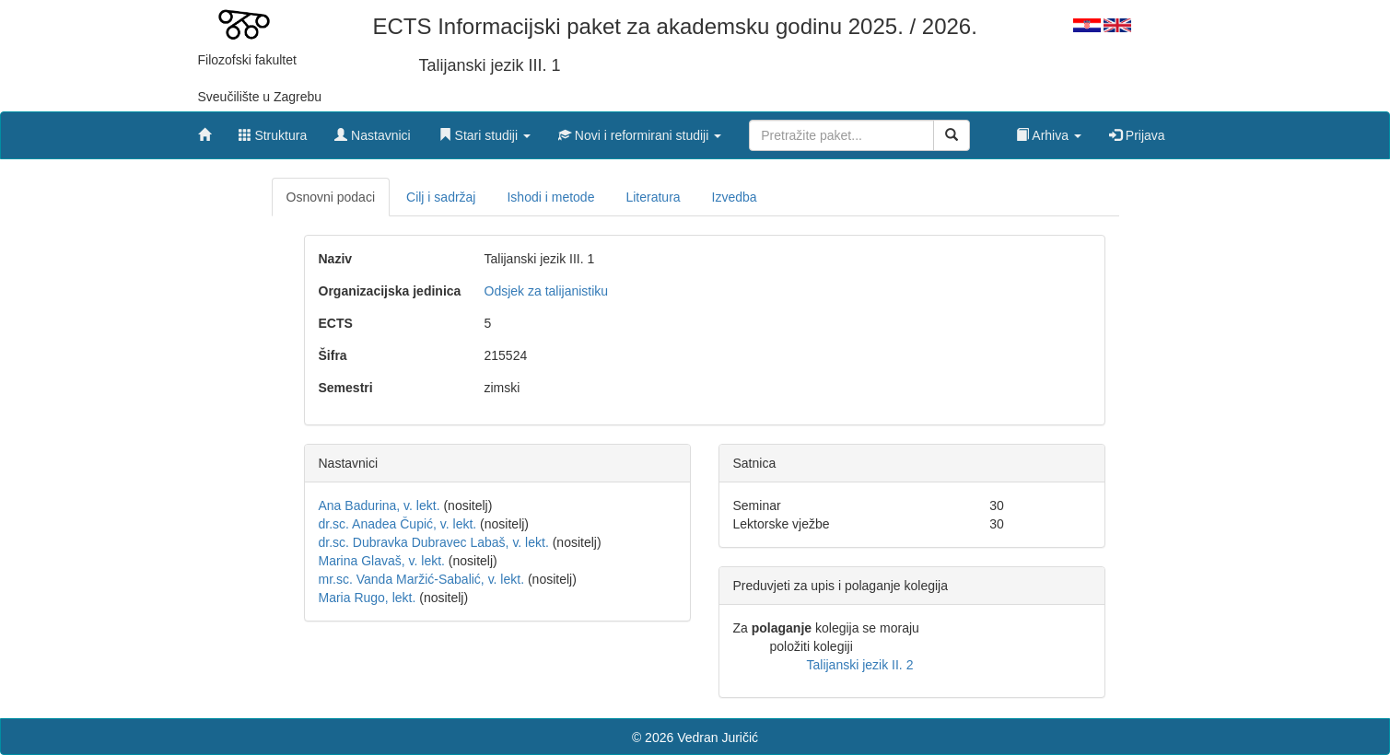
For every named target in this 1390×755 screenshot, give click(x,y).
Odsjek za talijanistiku (547, 291)
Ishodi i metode (550, 197)
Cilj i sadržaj (440, 197)
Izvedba (734, 197)
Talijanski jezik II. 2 (860, 664)
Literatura (652, 197)
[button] (484, 130)
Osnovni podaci (331, 197)
